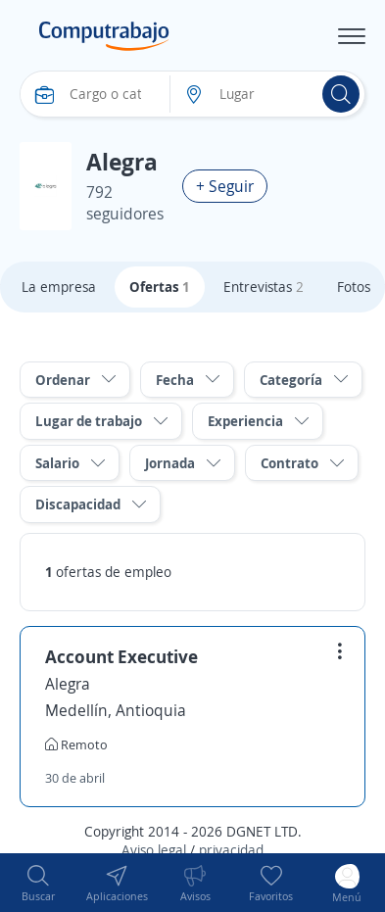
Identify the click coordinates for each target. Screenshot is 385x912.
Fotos (353, 286)
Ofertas (159, 286)
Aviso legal (153, 849)
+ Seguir (225, 186)
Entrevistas (263, 286)
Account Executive (121, 656)
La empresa (59, 286)
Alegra (67, 684)
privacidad (231, 849)
